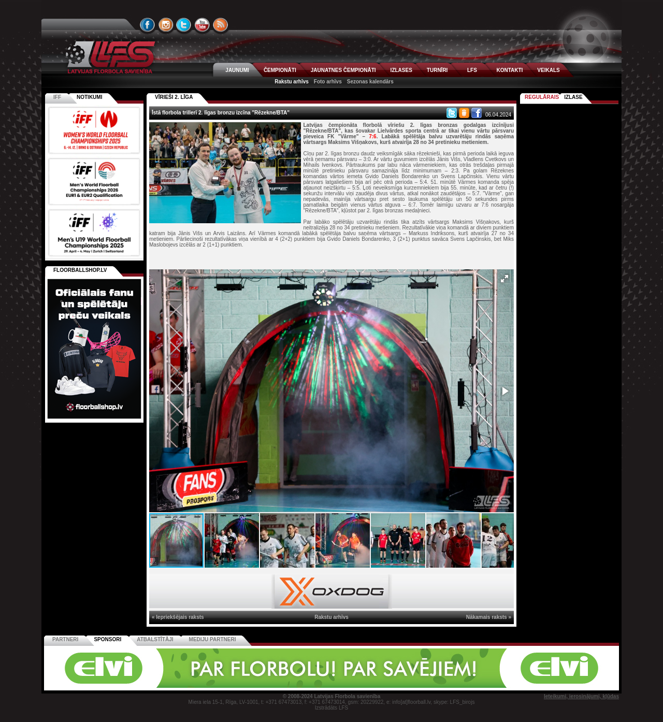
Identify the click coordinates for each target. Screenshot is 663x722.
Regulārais (542, 97)
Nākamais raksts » (488, 617)
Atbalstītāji (155, 639)
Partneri (65, 639)
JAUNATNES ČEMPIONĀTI (343, 70)
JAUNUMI (237, 70)
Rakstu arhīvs (292, 81)
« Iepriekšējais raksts (178, 617)
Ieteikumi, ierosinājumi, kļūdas (581, 696)
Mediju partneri (212, 639)
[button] (504, 278)
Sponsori (107, 639)
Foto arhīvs (328, 81)
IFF (57, 97)
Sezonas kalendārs (370, 81)
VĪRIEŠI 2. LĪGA (174, 97)
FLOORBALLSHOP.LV (80, 270)
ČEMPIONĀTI (280, 70)
